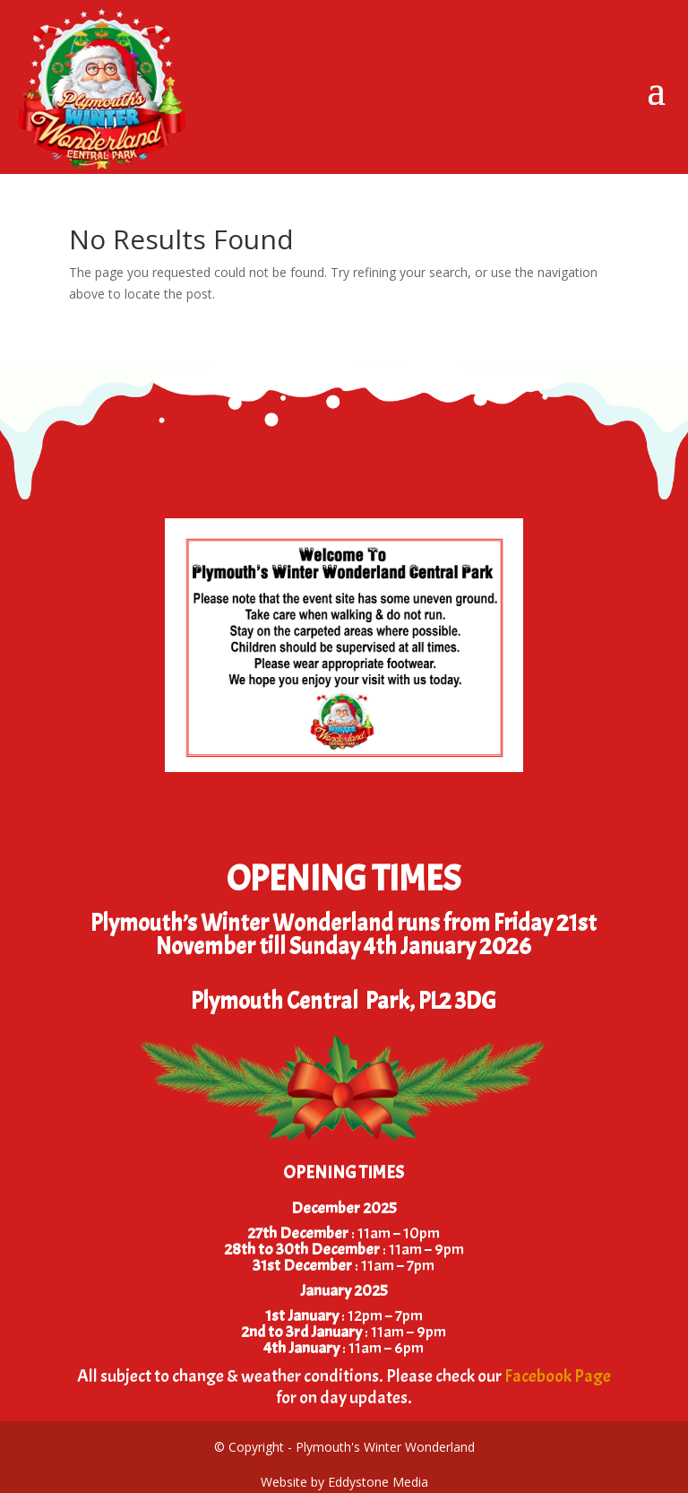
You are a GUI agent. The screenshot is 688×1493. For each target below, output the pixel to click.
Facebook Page (557, 1376)
